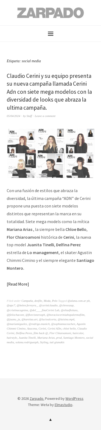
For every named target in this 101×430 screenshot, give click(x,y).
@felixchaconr (15, 314)
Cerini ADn (54, 328)
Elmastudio (63, 404)
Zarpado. (37, 398)
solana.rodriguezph (26, 342)
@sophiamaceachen (63, 323)
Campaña (27, 300)
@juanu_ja (13, 319)
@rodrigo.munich (39, 323)
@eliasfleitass (69, 310)
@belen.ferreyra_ (27, 305)
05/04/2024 (13, 115)
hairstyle (12, 337)
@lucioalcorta (47, 319)
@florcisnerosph (35, 314)
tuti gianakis (57, 342)
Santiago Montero (74, 337)
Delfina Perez (24, 333)
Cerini (42, 328)
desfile (38, 300)
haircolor (78, 333)
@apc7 (11, 305)
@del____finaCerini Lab (45, 310)
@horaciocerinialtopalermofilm (66, 314)
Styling (44, 342)
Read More (17, 284)
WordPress (74, 398)
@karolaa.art (30, 319)
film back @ (41, 333)
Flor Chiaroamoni (60, 333)
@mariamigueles (17, 323)
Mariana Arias (46, 337)
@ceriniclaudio (48, 305)
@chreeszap (66, 305)
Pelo (54, 300)
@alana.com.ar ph (79, 300)
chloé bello (69, 328)
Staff (29, 115)
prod (59, 337)
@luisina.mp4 (66, 319)
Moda (47, 300)
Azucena (32, 328)
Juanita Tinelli (27, 337)
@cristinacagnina (17, 310)
